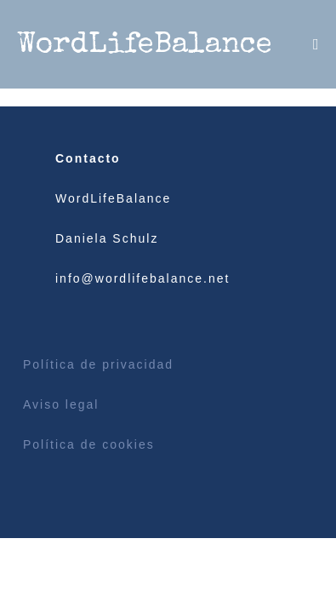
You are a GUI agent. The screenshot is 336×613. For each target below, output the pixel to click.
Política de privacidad (98, 364)
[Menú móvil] (316, 44)
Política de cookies (89, 444)
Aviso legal (61, 404)
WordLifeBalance (144, 45)
